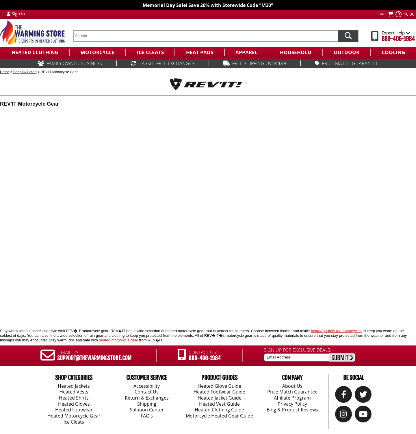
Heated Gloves (74, 404)
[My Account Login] (8, 13)
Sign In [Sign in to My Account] (18, 13)
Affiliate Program (292, 398)
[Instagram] (343, 415)
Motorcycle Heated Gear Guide (219, 416)
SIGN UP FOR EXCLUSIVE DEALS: (297, 350)
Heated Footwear (74, 410)
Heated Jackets (74, 386)
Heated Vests (74, 392)
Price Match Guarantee (292, 392)
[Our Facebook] (343, 395)
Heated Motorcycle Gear (74, 416)
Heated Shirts (74, 398)
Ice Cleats (74, 422)
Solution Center (147, 410)
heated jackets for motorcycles (336, 331)
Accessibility (146, 386)
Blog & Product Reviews (292, 410)
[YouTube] (363, 415)
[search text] (205, 36)
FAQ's (147, 416)
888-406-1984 (398, 39)
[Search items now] (348, 36)
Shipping (146, 404)
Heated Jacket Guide (220, 398)
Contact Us (147, 392)
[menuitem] (34, 52)
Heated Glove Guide (219, 386)
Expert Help (396, 33)
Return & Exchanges (147, 398)
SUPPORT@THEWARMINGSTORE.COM (94, 358)
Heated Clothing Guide (219, 410)
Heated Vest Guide (219, 404)
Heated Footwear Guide (219, 392)
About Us (292, 386)
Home (4, 72)
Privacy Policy (292, 404)
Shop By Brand (25, 72)
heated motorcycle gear (118, 340)
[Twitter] (363, 395)
